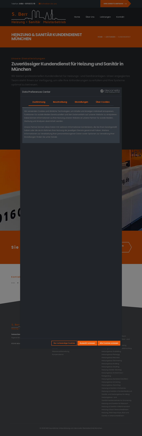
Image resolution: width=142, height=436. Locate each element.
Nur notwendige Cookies (64, 343)
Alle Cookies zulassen (109, 343)
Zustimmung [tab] (38, 101)
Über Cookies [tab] (103, 101)
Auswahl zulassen (87, 343)
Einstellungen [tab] (81, 101)
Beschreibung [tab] (60, 101)
